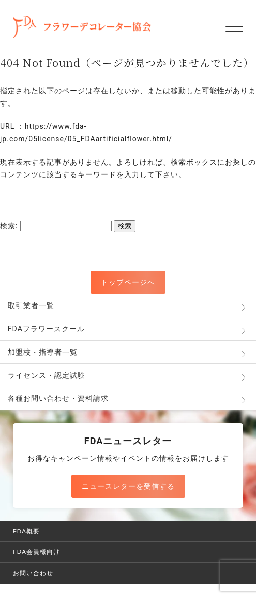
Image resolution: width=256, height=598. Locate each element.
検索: (9, 226)
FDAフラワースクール (46, 329)
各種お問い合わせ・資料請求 (58, 398)
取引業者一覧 (31, 305)
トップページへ (128, 282)
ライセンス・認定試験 (46, 375)
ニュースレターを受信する (128, 486)
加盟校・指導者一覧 (43, 352)
